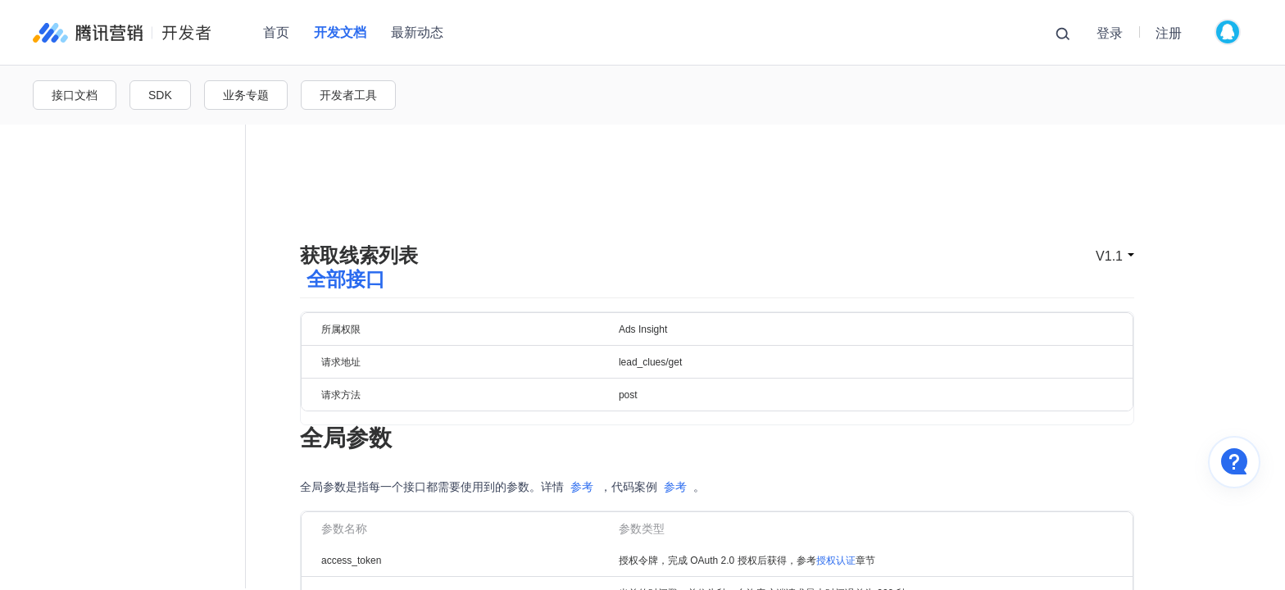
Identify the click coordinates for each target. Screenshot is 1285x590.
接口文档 (75, 95)
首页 (276, 32)
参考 (581, 440)
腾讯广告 (122, 33)
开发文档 (340, 32)
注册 (1169, 33)
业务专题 (246, 95)
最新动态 (417, 32)
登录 (1110, 33)
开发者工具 (348, 95)
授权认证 (836, 514)
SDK (160, 95)
